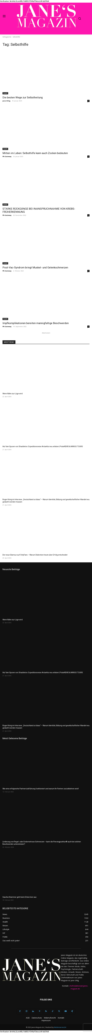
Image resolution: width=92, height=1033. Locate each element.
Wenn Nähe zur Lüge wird (13, 394)
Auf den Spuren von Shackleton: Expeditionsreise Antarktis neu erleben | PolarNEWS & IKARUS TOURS (43, 446)
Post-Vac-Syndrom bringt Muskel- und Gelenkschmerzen (35, 267)
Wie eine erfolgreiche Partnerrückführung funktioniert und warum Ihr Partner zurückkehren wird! (41, 789)
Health (5, 93)
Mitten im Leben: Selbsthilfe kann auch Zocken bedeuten (35, 153)
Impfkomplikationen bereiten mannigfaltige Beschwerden (36, 323)
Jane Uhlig (6, 101)
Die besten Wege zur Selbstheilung (23, 97)
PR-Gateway (7, 156)
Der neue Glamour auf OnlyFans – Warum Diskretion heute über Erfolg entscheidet (35, 555)
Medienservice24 (60, 1027)
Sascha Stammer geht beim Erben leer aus (19, 897)
